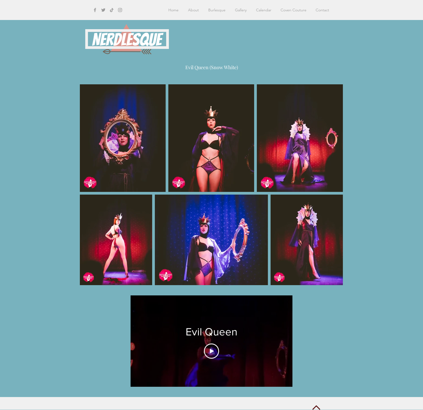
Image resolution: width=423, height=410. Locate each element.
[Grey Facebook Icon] (95, 10)
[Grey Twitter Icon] (103, 10)
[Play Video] (211, 350)
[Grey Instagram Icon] (120, 10)
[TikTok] (111, 10)
